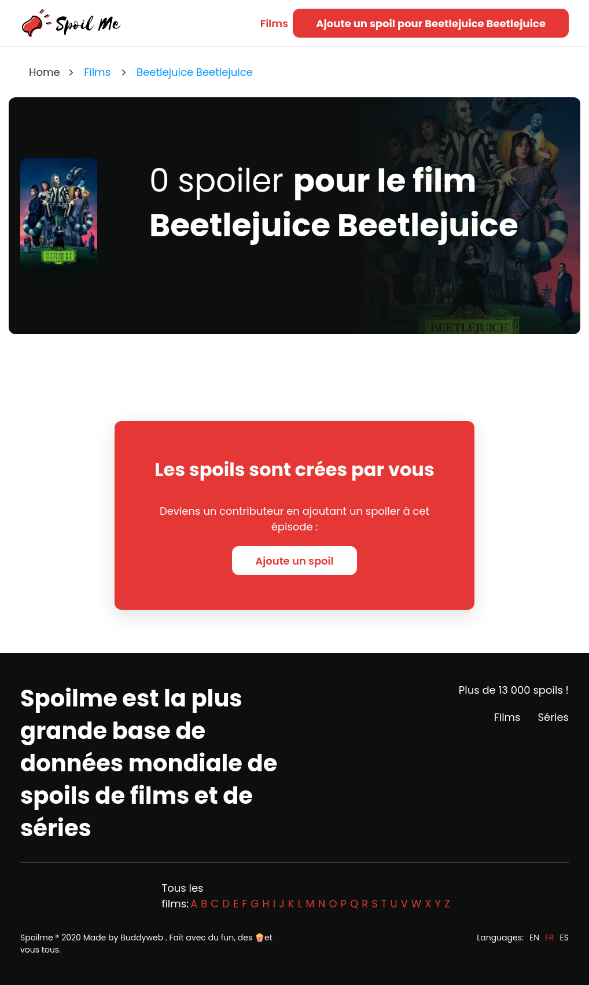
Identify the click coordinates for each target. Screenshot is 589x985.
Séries (553, 717)
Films (274, 23)
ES (564, 937)
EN (534, 937)
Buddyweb (141, 937)
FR (549, 937)
